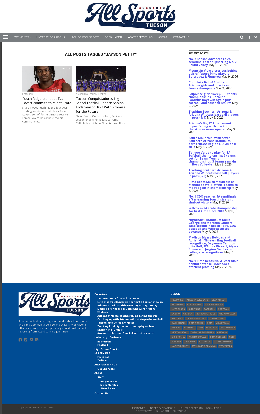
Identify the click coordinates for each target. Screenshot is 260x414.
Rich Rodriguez (214, 304)
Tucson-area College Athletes (115, 322)
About (162, 37)
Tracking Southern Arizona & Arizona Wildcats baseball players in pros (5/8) (214, 173)
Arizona (222, 332)
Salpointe (178, 304)
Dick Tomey (178, 337)
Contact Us (181, 37)
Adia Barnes (194, 304)
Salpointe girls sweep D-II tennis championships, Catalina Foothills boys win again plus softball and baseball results (213, 98)
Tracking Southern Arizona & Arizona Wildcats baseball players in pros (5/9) (214, 115)
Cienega (187, 314)
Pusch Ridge (227, 328)
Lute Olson (178, 309)
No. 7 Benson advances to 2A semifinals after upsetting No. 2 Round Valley (212, 62)
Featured (177, 300)
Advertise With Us (140, 37)
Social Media (113, 37)
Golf (232, 337)
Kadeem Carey (180, 346)
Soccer (176, 328)
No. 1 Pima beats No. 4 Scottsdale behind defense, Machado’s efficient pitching (213, 264)
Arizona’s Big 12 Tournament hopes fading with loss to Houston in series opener (210, 126)
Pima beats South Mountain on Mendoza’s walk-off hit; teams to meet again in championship (213, 185)
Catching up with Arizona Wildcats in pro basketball (130, 319)
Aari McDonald (198, 337)
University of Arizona (50, 37)
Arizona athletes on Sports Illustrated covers (125, 333)
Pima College (218, 337)
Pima (209, 323)
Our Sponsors (106, 368)
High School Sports (85, 37)
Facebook (103, 357)
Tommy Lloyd (217, 318)
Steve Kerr (225, 346)
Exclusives (21, 37)
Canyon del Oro (196, 318)
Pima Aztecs (196, 323)
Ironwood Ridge (205, 314)
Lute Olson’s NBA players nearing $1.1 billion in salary (130, 302)
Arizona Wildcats (197, 300)
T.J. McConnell (222, 341)
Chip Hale (190, 341)
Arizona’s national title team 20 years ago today (127, 305)
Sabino (176, 314)
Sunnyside (194, 309)
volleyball (222, 323)
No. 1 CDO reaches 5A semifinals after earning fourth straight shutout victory (212, 199)
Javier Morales (109, 385)
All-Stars (204, 341)
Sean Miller (218, 300)
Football (102, 345)
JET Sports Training (203, 346)
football (177, 318)
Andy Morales (108, 381)
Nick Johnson (179, 332)
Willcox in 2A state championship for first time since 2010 (213, 209)
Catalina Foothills (202, 332)
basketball (178, 323)
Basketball (104, 341)
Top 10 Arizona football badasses (118, 298)
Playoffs (211, 328)
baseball (209, 309)
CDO (200, 328)
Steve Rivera (108, 388)
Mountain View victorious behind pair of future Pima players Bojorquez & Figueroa (213, 74)
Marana (176, 341)
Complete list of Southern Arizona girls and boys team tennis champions (209, 85)
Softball (223, 309)
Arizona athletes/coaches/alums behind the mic (127, 315)
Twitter (102, 360)
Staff (100, 377)
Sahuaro (189, 328)
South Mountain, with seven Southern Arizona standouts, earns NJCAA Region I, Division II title (212, 142)
